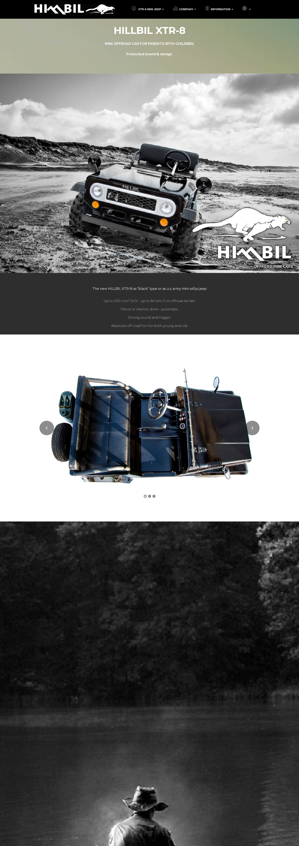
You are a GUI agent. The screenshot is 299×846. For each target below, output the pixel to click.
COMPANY (183, 9)
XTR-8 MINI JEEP (146, 9)
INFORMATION (218, 9)
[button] (46, 428)
